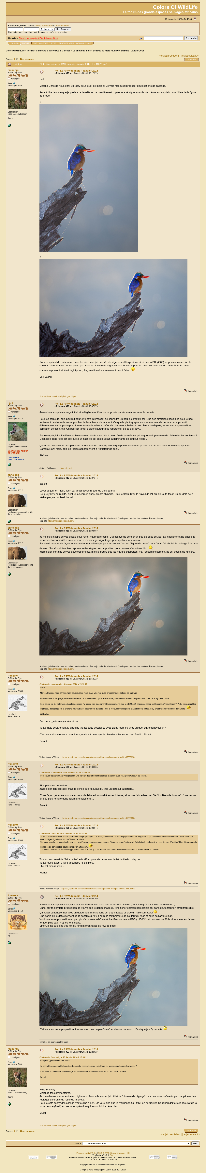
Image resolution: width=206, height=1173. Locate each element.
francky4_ (14, 675)
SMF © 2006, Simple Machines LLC (113, 1153)
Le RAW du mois (101, 50)
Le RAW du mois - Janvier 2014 (128, 50)
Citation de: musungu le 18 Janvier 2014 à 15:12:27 (63, 684)
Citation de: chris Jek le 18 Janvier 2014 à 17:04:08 (63, 833)
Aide (35, 43)
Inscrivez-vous (83, 43)
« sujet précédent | (169, 55)
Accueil (15, 43)
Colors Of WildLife (15, 50)
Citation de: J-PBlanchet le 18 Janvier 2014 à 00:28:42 (64, 773)
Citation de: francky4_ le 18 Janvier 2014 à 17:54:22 (63, 1057)
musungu (13, 70)
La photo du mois (82, 50)
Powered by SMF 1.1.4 (87, 1153)
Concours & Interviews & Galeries (53, 50)
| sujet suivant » (190, 55)
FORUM (25, 43)
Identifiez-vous (66, 43)
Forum (30, 50)
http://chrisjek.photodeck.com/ (61, 521)
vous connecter (44, 25)
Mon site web (66, 468)
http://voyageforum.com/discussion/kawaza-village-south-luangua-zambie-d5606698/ (98, 757)
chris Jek (13, 474)
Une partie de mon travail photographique (57, 396)
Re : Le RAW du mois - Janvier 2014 (76, 70)
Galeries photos (47, 43)
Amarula (13, 895)
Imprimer (191, 60)
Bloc (111, 1155)
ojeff (10, 403)
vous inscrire (62, 25)
